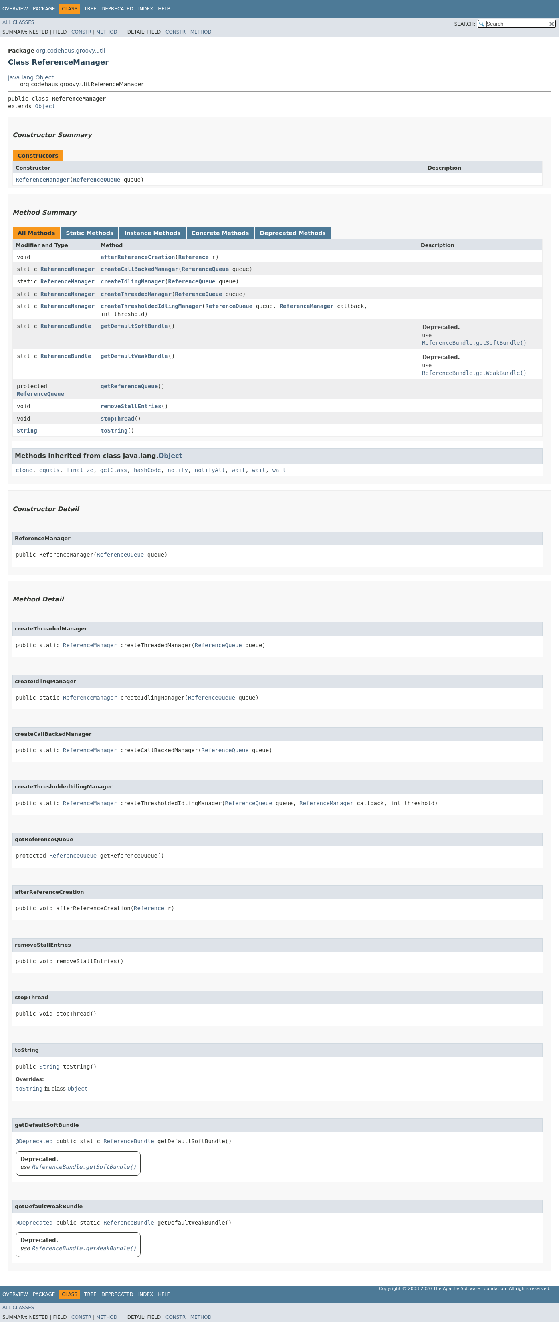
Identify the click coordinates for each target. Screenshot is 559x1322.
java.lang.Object (31, 77)
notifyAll (210, 470)
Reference (193, 257)
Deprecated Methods (292, 233)
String (27, 430)
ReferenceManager (43, 179)
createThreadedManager (136, 294)
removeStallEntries (131, 406)
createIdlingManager (133, 281)
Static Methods (89, 233)
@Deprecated (34, 1141)
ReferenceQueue (96, 179)
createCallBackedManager (139, 269)
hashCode (147, 470)
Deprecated (117, 9)
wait (239, 470)
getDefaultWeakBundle (134, 356)
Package (44, 9)
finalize (79, 470)
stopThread (117, 418)
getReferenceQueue (129, 386)
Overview (15, 9)
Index (145, 9)
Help (164, 9)
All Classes (18, 22)
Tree (90, 9)
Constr (81, 32)
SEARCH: (465, 24)
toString (114, 430)
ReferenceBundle (65, 326)
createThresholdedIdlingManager (151, 306)
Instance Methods (152, 233)
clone (24, 470)
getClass (113, 470)
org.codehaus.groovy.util (70, 50)
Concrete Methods (220, 233)
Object (45, 106)
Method (106, 32)
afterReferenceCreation (138, 257)
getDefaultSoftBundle (134, 326)
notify (177, 470)
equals (49, 470)
